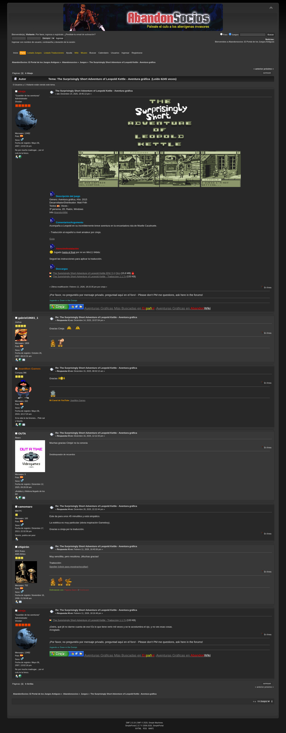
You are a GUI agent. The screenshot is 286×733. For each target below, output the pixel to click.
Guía (52, 238)
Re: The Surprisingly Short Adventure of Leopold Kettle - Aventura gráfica (96, 317)
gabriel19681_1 (28, 317)
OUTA (22, 433)
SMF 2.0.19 (131, 723)
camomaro (25, 506)
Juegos (234, 35)
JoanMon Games (29, 368)
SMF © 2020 (142, 723)
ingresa (48, 34)
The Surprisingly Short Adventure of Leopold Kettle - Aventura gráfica (94, 90)
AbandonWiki (60, 212)
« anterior (258, 69)
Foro (223, 35)
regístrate (59, 34)
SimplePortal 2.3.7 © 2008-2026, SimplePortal (144, 726)
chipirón (23, 546)
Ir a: (254, 701)
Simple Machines (156, 723)
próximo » (269, 69)
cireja (21, 91)
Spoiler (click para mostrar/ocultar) (68, 566)
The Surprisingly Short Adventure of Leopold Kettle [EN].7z (83, 273)
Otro (118, 273)
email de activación (85, 34)
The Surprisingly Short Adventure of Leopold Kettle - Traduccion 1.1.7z (89, 276)
